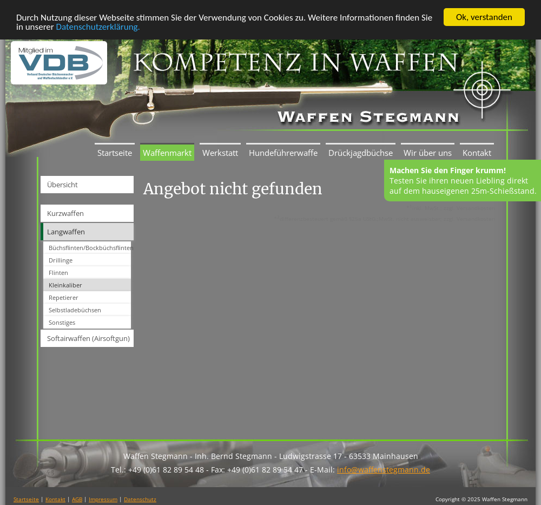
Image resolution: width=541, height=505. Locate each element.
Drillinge (60, 260)
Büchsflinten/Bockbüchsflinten (90, 248)
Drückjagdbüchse (360, 152)
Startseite (114, 152)
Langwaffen (66, 232)
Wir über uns (428, 152)
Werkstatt (220, 152)
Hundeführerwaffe (283, 152)
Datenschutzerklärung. (98, 26)
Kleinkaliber (65, 285)
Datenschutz (140, 499)
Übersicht (62, 184)
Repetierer (63, 297)
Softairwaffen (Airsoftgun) (88, 338)
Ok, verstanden (484, 17)
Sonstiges (62, 322)
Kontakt (477, 152)
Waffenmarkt (167, 152)
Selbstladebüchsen (75, 310)
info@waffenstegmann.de (383, 469)
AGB (77, 499)
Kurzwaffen (65, 213)
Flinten (58, 272)
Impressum (103, 499)
